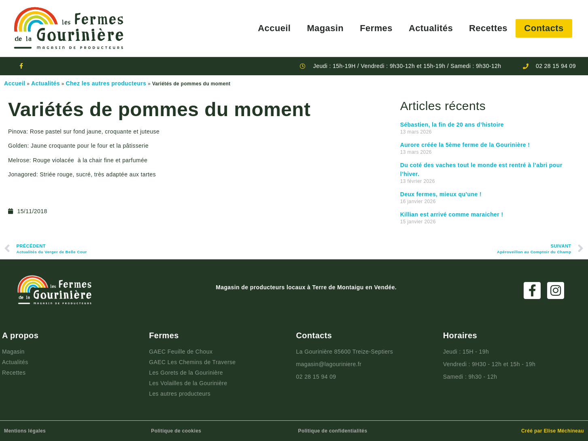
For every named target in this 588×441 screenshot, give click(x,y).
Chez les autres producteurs (106, 83)
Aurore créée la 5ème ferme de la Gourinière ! (465, 145)
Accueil (274, 28)
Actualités (431, 28)
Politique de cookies (176, 431)
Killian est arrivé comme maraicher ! (451, 214)
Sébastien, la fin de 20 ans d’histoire (452, 124)
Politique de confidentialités (332, 431)
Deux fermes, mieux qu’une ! (441, 194)
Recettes (488, 28)
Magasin (325, 28)
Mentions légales (25, 431)
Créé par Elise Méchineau (552, 431)
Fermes (376, 28)
